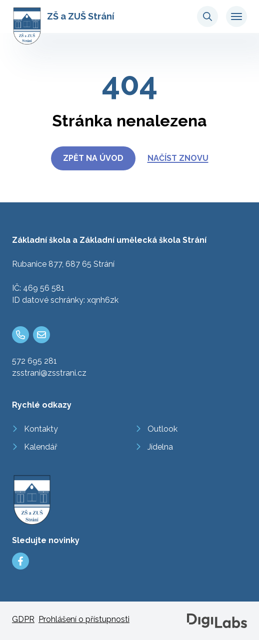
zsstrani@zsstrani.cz (49, 373)
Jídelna (160, 447)
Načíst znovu (178, 158)
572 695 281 (34, 361)
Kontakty (41, 429)
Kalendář (41, 447)
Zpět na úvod (93, 158)
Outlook (163, 429)
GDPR (23, 619)
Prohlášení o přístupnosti (84, 619)
